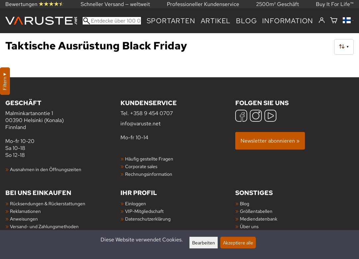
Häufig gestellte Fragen (149, 159)
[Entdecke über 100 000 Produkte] (111, 21)
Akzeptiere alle (238, 242)
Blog (246, 20)
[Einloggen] (322, 21)
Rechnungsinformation (148, 174)
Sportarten (171, 20)
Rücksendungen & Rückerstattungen (47, 203)
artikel (216, 20)
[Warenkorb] (333, 21)
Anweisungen (24, 219)
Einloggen (135, 203)
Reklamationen (25, 211)
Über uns (249, 226)
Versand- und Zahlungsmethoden (44, 226)
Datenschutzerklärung (148, 219)
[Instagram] (256, 116)
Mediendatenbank (258, 219)
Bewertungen (34, 4)
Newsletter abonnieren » (270, 140)
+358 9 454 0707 (151, 113)
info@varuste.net (140, 123)
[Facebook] (241, 116)
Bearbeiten (203, 242)
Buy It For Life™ (335, 4)
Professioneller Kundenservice (203, 4)
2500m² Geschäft (277, 4)
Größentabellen (256, 211)
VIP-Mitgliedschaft (144, 211)
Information (287, 20)
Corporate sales (141, 166)
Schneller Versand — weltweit (115, 4)
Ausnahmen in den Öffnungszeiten (45, 169)
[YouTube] (270, 116)
